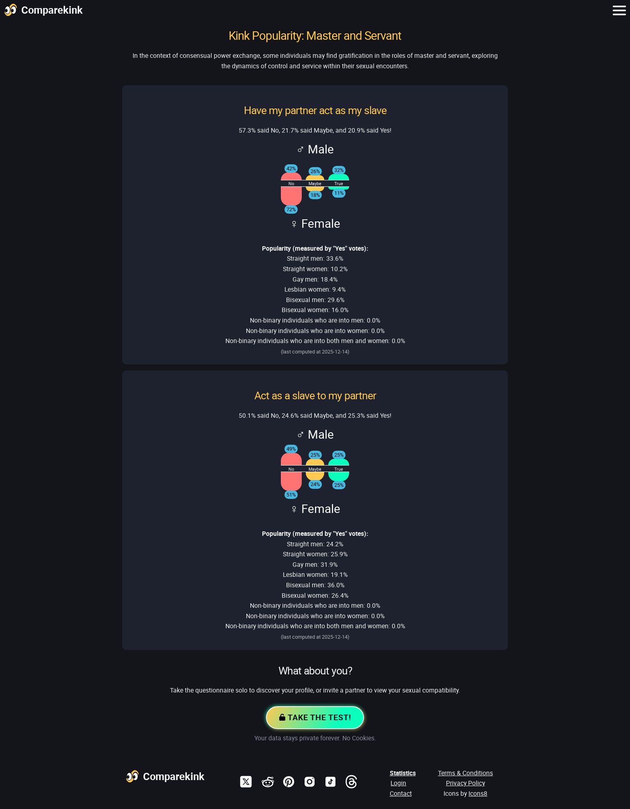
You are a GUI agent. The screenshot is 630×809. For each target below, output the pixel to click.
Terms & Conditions (465, 772)
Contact (401, 793)
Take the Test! (315, 717)
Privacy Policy (465, 782)
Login (398, 782)
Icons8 (477, 793)
